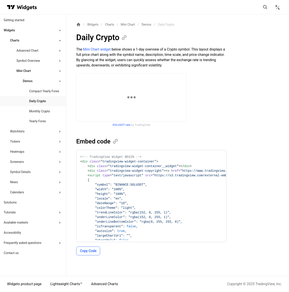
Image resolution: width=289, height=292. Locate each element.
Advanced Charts (104, 284)
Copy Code (88, 251)
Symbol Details (20, 172)
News (14, 182)
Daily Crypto (37, 101)
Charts (14, 40)
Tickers (15, 141)
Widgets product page (24, 284)
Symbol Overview (28, 60)
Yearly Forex (37, 121)
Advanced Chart (27, 50)
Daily (101, 37)
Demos (146, 24)
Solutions (10, 202)
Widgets (9, 30)
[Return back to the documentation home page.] (78, 24)
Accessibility (12, 232)
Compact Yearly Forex (44, 91)
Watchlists (17, 131)
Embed (97, 141)
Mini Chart (23, 71)
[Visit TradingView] (11, 7)
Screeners (17, 162)
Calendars (17, 192)
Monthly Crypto (39, 111)
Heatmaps (17, 151)
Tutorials (10, 212)
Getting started (14, 20)
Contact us (11, 253)
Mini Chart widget (97, 49)
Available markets (16, 222)
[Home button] (27, 7)
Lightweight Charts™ (66, 284)
